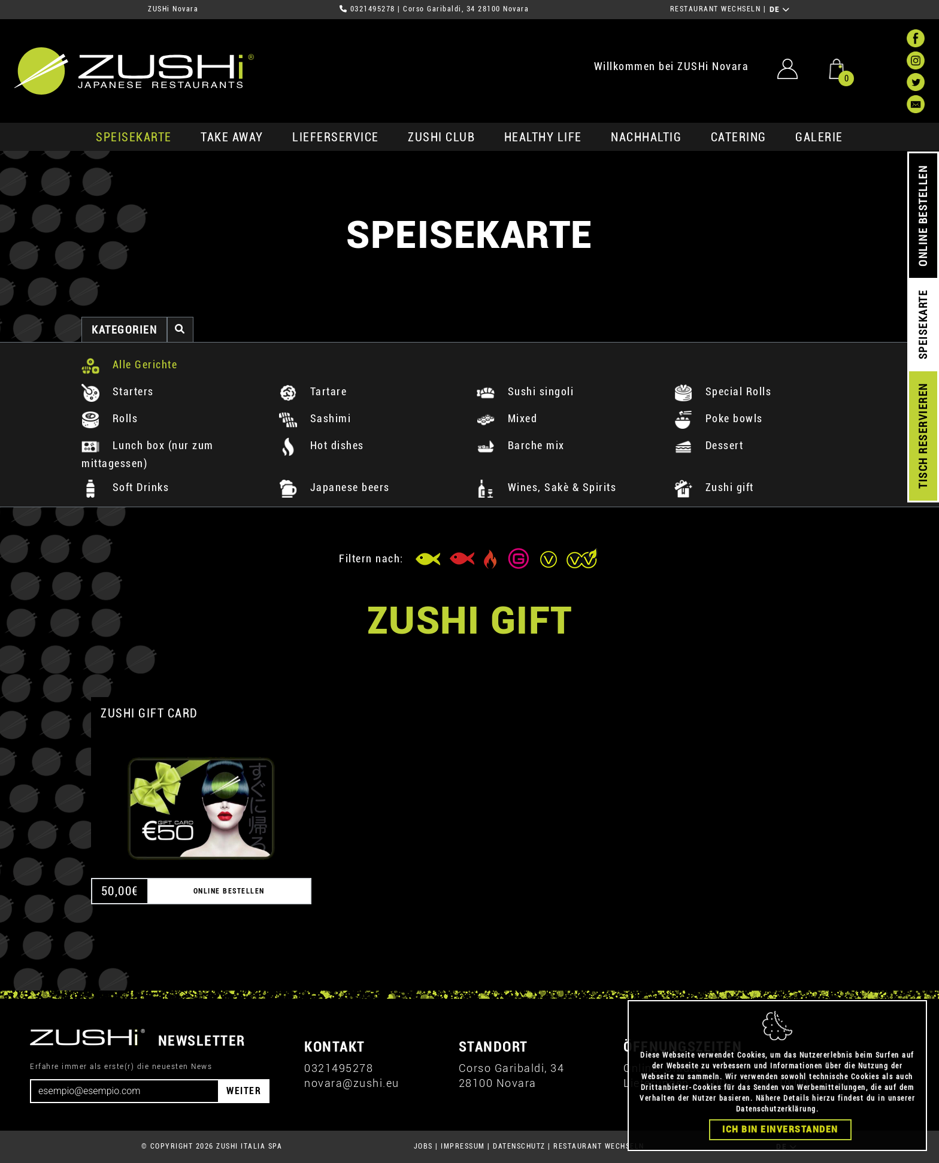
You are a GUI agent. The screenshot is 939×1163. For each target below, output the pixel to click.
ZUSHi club (441, 137)
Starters (117, 391)
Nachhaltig (646, 137)
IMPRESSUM (463, 1146)
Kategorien (124, 329)
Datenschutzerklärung (776, 1109)
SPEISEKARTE (134, 137)
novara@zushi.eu (351, 1083)
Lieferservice (335, 137)
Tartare (313, 391)
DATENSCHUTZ (519, 1146)
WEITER (243, 1091)
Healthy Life (543, 137)
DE (780, 9)
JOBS (423, 1146)
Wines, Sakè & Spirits (546, 487)
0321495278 (372, 9)
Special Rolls (722, 391)
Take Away (232, 137)
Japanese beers (334, 487)
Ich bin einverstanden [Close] (780, 1129)
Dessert (708, 445)
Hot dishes (321, 445)
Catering (739, 137)
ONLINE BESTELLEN (923, 215)
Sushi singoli (525, 391)
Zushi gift (714, 487)
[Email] (124, 1091)
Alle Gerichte (129, 364)
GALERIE (819, 137)
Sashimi (315, 418)
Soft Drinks (125, 487)
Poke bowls (718, 418)
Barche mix (521, 445)
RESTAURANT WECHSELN (715, 9)
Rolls (109, 418)
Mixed (507, 418)
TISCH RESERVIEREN (923, 436)
